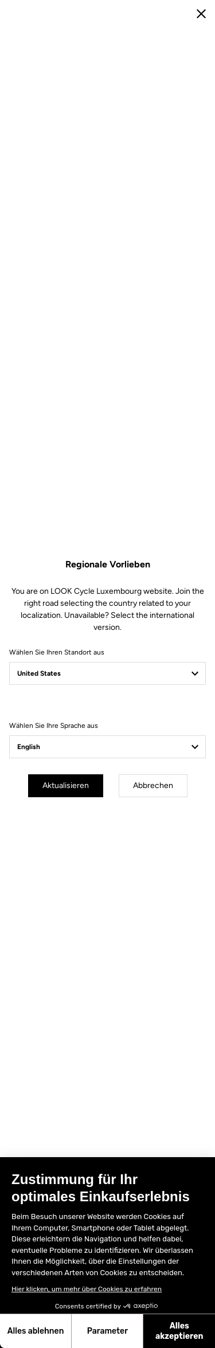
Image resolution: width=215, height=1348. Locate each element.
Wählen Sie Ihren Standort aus (56, 652)
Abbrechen (153, 785)
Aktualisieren (65, 785)
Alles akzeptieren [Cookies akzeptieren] (179, 1331)
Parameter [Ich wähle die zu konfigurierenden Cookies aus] (107, 1331)
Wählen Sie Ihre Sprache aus (53, 726)
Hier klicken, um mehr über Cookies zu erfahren (86, 1289)
